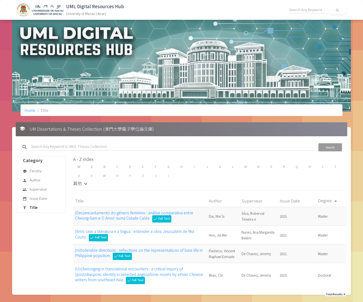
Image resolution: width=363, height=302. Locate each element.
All (78, 167)
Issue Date (35, 198)
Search (330, 147)
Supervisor (35, 189)
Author (31, 180)
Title (30, 208)
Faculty (32, 171)
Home (29, 110)
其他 (81, 183)
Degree (328, 200)
